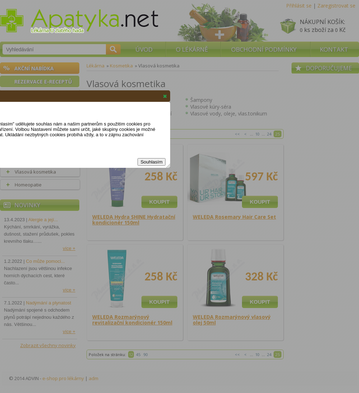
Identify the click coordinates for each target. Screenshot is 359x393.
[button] (165, 96)
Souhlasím (151, 162)
